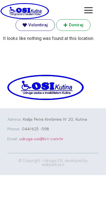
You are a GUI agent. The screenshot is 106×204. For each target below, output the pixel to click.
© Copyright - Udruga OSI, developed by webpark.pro (53, 162)
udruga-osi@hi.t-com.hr (41, 139)
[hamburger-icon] (88, 11)
